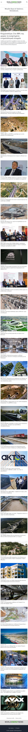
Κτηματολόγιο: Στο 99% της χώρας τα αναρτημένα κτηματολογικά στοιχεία (12, 35)
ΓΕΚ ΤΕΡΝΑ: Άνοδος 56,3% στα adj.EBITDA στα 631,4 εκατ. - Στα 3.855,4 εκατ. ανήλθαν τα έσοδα (13, 691)
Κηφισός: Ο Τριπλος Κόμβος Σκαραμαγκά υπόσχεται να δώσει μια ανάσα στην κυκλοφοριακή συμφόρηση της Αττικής (13, 669)
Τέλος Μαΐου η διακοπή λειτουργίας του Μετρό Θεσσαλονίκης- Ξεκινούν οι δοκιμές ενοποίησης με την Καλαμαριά (13, 356)
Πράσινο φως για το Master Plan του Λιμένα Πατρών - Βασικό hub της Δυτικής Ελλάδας (13, 646)
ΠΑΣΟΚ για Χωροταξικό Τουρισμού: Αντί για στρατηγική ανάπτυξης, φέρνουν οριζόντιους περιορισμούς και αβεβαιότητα (14, 268)
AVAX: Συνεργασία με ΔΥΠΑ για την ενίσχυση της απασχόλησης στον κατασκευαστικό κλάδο (12, 713)
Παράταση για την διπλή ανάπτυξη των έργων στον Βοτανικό (12, 334)
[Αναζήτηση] (26, 2)
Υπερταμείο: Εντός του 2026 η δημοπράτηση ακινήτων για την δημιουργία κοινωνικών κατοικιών (13, 581)
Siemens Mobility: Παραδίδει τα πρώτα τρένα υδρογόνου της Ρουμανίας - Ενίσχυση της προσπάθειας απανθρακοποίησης (14, 425)
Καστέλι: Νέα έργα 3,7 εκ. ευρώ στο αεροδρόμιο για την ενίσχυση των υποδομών (13, 222)
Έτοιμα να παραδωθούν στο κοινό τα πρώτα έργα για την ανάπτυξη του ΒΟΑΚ (14, 200)
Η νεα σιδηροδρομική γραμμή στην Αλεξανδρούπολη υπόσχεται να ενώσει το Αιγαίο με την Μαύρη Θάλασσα (13, 447)
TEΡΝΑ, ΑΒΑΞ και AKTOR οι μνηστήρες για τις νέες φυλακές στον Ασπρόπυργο (12, 134)
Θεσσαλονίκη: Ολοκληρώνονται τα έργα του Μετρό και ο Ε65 (14, 156)
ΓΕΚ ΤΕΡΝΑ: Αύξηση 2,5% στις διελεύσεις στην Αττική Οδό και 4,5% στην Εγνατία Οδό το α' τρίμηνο (13, 536)
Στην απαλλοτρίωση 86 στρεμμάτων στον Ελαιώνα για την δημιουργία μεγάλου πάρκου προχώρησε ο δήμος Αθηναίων (13, 558)
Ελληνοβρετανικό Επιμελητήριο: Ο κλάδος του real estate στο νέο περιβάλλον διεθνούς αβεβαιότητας (14, 91)
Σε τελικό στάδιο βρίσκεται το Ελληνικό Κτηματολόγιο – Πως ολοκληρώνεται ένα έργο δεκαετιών (13, 624)
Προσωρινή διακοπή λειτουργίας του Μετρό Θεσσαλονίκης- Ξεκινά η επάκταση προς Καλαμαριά (12, 112)
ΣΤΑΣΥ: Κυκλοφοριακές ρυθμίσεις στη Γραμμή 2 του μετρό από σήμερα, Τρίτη (13, 603)
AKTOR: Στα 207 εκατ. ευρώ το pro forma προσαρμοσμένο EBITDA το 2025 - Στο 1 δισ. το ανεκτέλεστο (12, 470)
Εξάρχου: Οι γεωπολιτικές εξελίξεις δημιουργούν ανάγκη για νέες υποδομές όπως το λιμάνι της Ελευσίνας (14, 69)
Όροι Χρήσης (11, 728)
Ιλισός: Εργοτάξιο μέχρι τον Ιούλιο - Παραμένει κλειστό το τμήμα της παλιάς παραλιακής (14, 514)
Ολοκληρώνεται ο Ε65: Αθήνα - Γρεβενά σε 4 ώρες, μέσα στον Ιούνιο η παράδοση (14, 492)
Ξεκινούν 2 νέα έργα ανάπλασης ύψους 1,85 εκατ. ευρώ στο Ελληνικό (13, 312)
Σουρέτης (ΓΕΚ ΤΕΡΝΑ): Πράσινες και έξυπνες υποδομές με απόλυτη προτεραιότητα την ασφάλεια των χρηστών (14, 178)
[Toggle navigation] (2, 2)
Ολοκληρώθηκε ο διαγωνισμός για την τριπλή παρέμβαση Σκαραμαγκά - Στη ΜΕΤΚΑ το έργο (14, 402)
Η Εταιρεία (17, 728)
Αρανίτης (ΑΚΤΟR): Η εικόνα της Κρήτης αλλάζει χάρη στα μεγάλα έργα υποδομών (14, 290)
